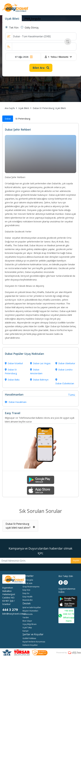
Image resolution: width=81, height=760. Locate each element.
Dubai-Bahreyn (39, 379)
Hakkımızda (28, 614)
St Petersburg (22, 118)
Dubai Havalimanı (15, 401)
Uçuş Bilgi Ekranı (29, 624)
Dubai (8, 118)
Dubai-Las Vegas (40, 363)
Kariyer (26, 631)
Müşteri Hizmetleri (30, 610)
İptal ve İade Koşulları (32, 607)
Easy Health (27, 596)
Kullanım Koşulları (30, 645)
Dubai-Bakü (12, 379)
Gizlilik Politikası (29, 638)
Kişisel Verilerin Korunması (34, 641)
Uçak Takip (27, 627)
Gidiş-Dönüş (32, 27)
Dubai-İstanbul (14, 363)
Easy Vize (26, 590)
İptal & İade (27, 583)
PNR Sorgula (28, 580)
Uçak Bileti (23, 108)
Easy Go (26, 593)
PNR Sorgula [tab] (32, 18)
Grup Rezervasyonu (31, 586)
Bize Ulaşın (27, 621)
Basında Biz (28, 600)
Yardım (26, 617)
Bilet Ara (41, 68)
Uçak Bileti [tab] (12, 18)
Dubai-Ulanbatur (65, 363)
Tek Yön (13, 27)
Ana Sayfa (10, 108)
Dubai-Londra (63, 369)
